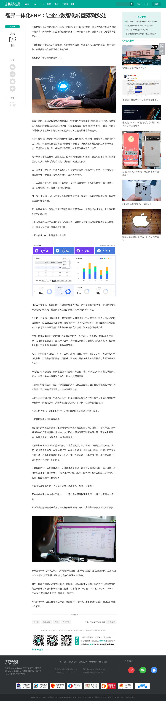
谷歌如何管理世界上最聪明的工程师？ (140, 26)
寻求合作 (111, 622)
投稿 (156, 4)
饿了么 (35, 622)
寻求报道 (93, 662)
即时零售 (66, 622)
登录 (139, 4)
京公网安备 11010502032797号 (82, 697)
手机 (42, 4)
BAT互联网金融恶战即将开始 (136, 30)
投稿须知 (103, 662)
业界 (34, 4)
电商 (57, 4)
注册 (146, 4)
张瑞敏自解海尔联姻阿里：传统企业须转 (140, 34)
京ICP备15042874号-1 (62, 697)
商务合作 (83, 662)
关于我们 (63, 662)
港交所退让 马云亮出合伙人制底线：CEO (141, 22)
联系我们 (73, 662)
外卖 (56, 622)
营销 (68, 130)
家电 (49, 4)
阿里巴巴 (46, 622)
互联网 (65, 4)
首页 (27, 4)
